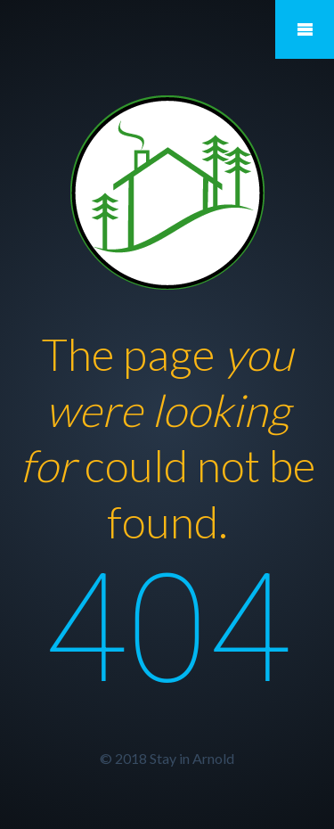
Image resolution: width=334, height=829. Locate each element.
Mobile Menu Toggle (304, 29)
